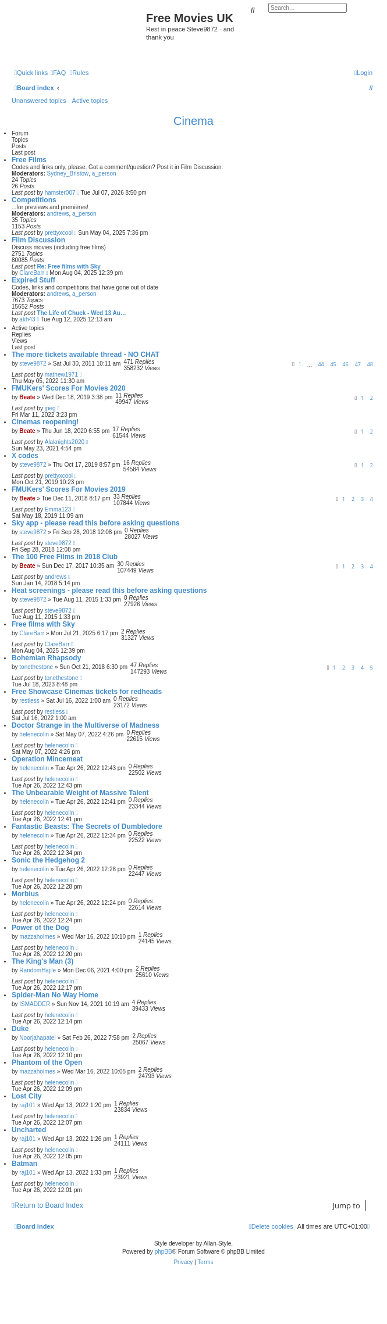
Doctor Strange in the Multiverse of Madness (85, 725)
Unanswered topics (39, 100)
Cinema (193, 120)
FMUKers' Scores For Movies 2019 (69, 489)
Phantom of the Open (47, 1062)
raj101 (27, 1105)
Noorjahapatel (37, 1038)
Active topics (90, 100)
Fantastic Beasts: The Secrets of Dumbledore (87, 826)
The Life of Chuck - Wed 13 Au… (81, 313)
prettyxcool (59, 233)
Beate (27, 397)
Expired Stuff (33, 280)
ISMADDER (34, 1004)
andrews (58, 213)
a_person (104, 173)
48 (370, 364)
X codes (25, 456)
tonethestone (36, 667)
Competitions (34, 200)
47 (358, 364)
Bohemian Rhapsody (46, 658)
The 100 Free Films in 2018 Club (65, 557)
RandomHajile (37, 970)
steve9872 (32, 363)
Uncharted (29, 1130)
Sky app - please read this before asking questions (96, 523)
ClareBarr (31, 273)
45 (333, 364)
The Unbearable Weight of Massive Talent (80, 793)
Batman (24, 1164)
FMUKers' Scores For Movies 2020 (69, 388)
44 (321, 364)
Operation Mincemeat (47, 759)
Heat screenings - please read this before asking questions (109, 590)
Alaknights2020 (64, 442)
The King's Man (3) (42, 961)
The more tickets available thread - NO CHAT (85, 354)
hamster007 (60, 192)
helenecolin (34, 734)
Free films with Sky (43, 624)
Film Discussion (38, 240)
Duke (20, 1029)
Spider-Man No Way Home (55, 995)
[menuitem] (58, 73)
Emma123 (58, 509)
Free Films (29, 160)
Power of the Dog (40, 928)
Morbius (25, 894)
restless (29, 700)
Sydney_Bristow (68, 173)
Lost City (26, 1096)
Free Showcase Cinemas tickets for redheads (87, 692)
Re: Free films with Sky (68, 266)
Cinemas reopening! (45, 422)
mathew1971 (61, 374)
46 (346, 364)
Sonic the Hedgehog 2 (48, 860)
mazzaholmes (37, 936)
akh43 (27, 319)
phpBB (163, 1251)
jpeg (50, 408)
